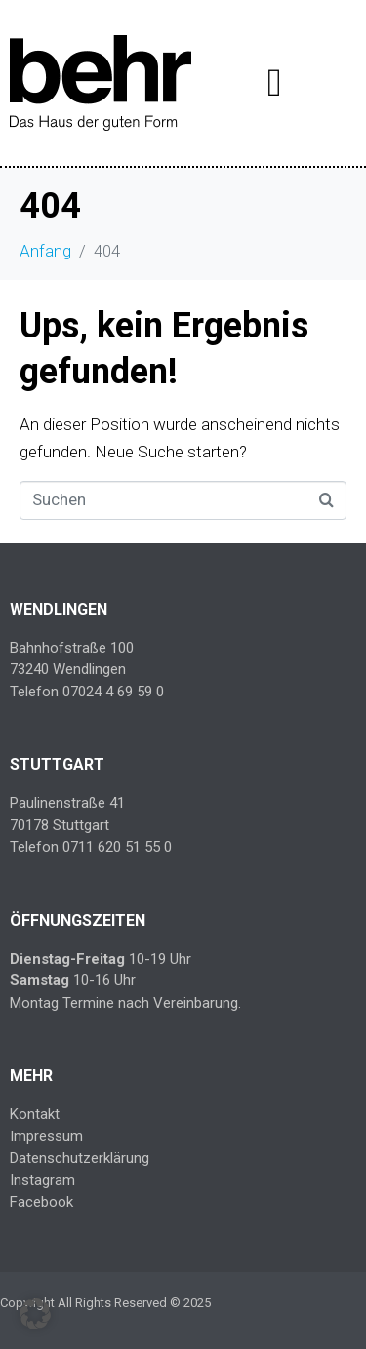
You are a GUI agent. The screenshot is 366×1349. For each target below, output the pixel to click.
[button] (35, 1314)
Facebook (41, 1201)
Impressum (46, 1136)
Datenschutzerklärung (79, 1158)
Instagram (42, 1180)
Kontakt (35, 1114)
